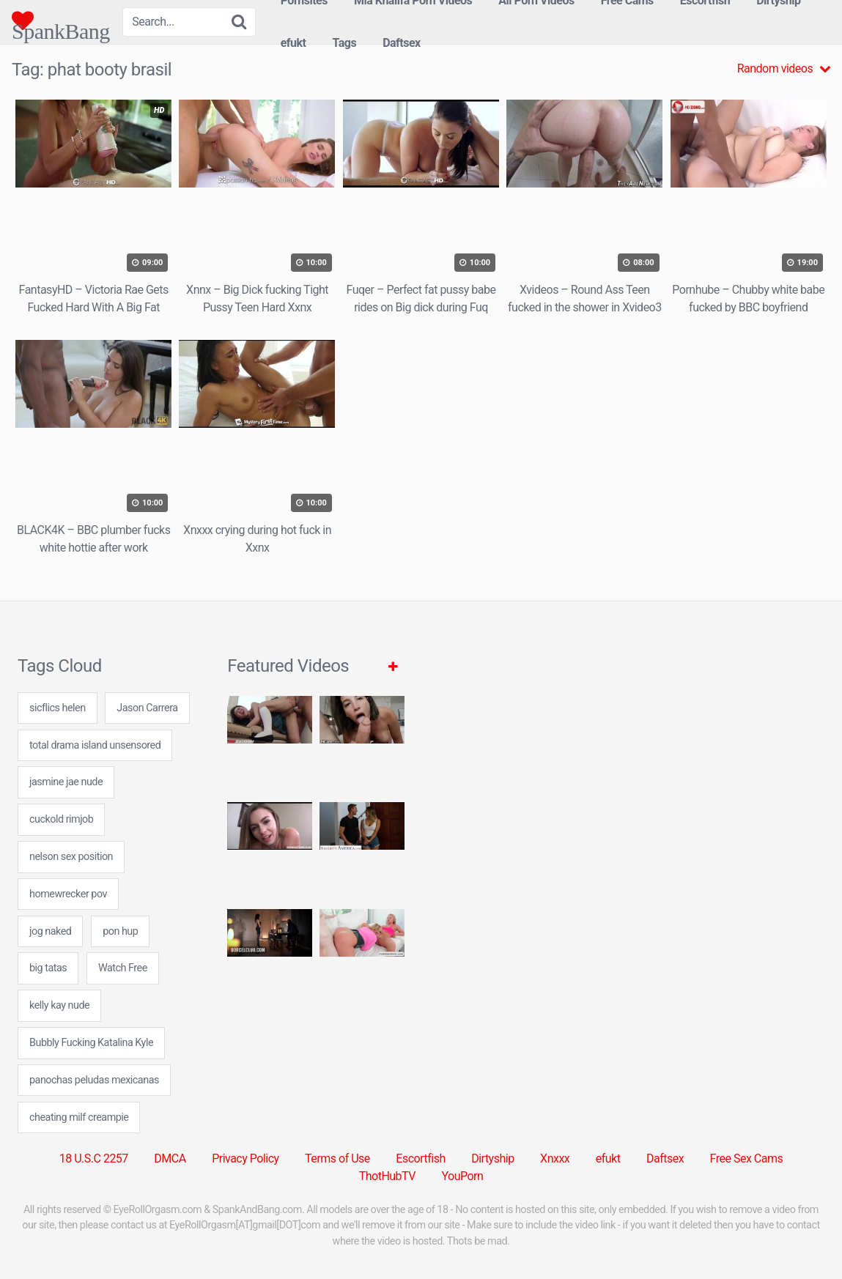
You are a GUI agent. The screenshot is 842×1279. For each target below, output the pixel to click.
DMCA (169, 1158)
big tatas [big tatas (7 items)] (48, 968)
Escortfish (420, 1158)
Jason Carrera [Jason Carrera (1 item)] (147, 708)
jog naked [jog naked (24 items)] (50, 931)
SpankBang (61, 20)
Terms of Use (337, 1158)
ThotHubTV (387, 1176)
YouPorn (462, 1176)
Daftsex (402, 43)
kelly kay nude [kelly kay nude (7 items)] (59, 1005)
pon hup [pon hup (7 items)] (120, 931)
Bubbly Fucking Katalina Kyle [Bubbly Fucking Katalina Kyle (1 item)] (91, 1043)
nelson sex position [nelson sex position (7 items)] (71, 856)
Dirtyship (492, 1158)
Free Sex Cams (746, 1158)
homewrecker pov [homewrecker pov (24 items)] (68, 894)
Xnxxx (554, 1158)
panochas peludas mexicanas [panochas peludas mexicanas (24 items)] (94, 1080)
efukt (293, 43)
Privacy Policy (245, 1158)
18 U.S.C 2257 (93, 1158)
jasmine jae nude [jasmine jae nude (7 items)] (66, 782)
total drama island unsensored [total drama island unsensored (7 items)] (94, 745)
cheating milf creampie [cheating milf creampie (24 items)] (78, 1117)
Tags (344, 43)
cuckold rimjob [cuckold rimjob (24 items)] (61, 819)
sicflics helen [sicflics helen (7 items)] (57, 708)
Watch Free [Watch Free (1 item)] (122, 968)
